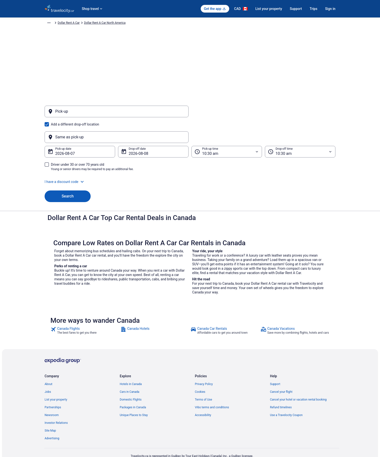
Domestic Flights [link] (131, 376)
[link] (84, 307)
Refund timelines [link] (281, 384)
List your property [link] (56, 376)
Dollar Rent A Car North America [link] (131, 23)
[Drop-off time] (300, 128)
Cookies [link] (200, 368)
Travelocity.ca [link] (53, 23)
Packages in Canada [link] (133, 384)
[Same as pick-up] (263, 114)
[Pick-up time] (226, 128)
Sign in (330, 9)
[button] (190, 158)
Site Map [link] (50, 407)
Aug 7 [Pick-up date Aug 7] (60, 130)
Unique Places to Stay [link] (134, 392)
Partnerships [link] (53, 384)
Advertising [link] (52, 415)
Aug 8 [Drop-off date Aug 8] (134, 130)
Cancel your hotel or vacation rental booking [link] (298, 376)
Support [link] (275, 360)
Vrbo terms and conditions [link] (212, 384)
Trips (313, 9)
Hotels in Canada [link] (131, 360)
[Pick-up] (117, 114)
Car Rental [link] (73, 23)
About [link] (48, 360)
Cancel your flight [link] (281, 368)
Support (296, 9)
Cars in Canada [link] (129, 368)
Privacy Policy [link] (204, 360)
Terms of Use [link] (203, 376)
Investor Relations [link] (56, 399)
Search (68, 173)
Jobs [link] (48, 368)
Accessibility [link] (203, 392)
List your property (268, 9)
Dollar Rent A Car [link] (95, 23)
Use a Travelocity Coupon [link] (286, 392)
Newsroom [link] (52, 392)
